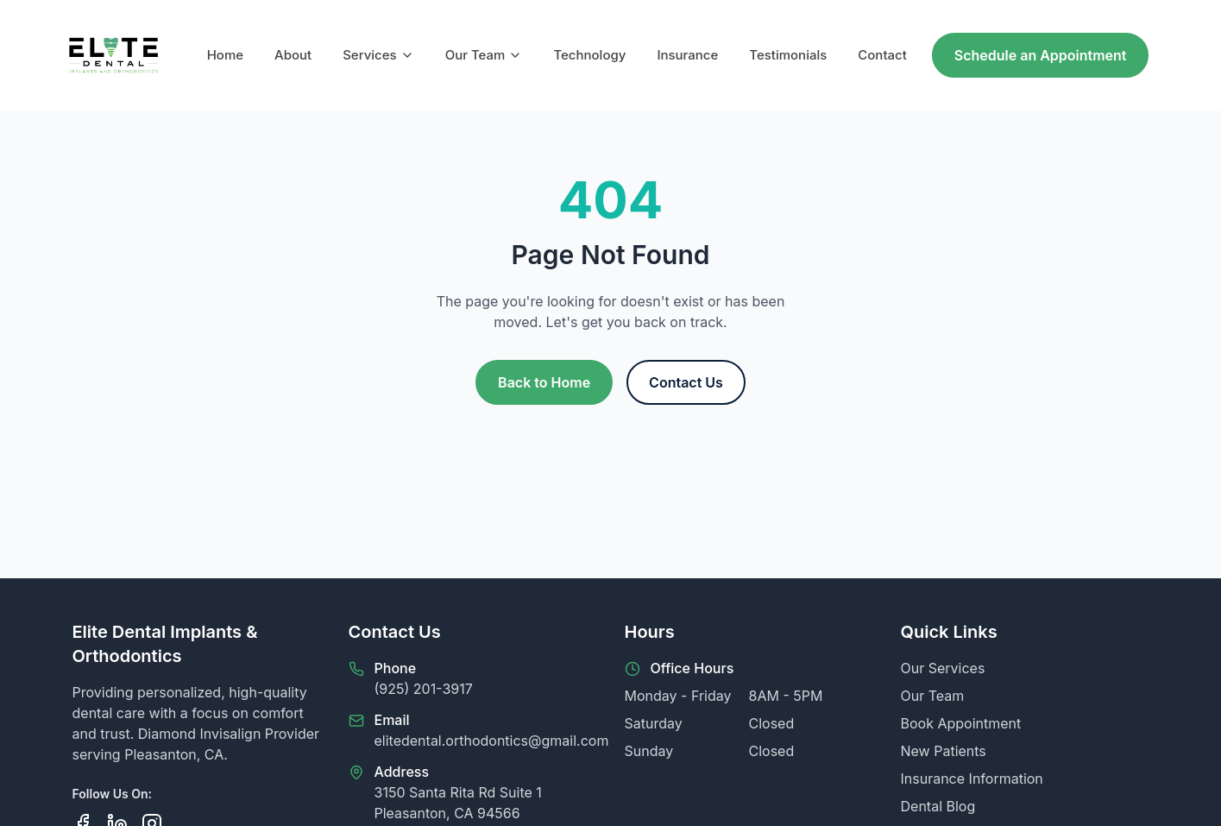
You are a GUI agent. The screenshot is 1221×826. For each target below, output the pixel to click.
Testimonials (788, 55)
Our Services (943, 668)
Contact (882, 55)
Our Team (484, 55)
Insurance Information (972, 778)
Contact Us (686, 382)
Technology (589, 55)
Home (225, 55)
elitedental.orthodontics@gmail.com (491, 740)
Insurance (687, 55)
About (293, 55)
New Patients (943, 751)
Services (378, 55)
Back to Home (544, 382)
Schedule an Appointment (1040, 55)
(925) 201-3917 (423, 688)
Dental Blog (938, 806)
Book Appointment (961, 723)
